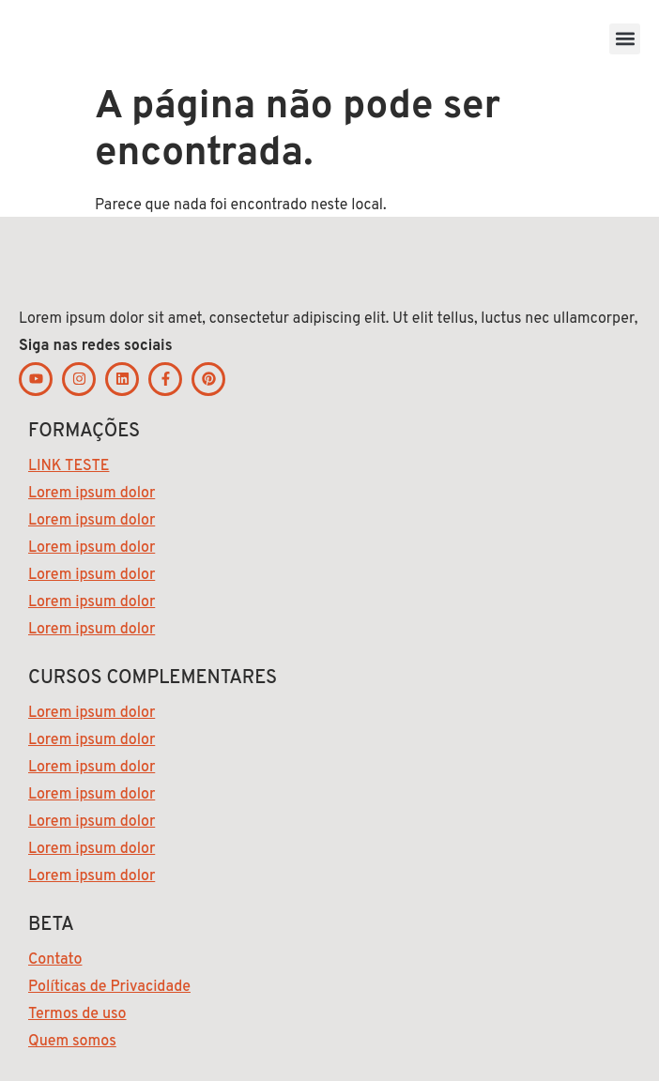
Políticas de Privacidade (109, 987)
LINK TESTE (68, 466)
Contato (55, 960)
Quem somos (72, 1041)
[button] (624, 38)
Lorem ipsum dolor (91, 493)
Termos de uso (77, 1014)
